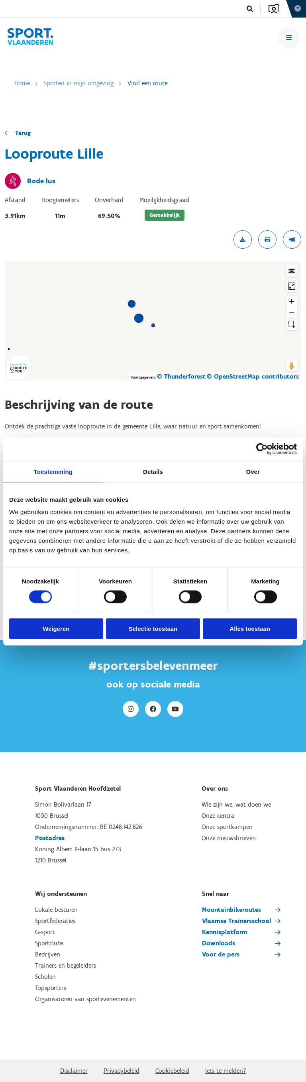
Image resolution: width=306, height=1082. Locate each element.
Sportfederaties (55, 921)
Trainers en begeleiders (65, 965)
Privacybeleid (121, 1070)
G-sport (45, 932)
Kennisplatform (224, 932)
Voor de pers (220, 954)
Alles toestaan (250, 628)
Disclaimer (74, 1070)
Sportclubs (49, 943)
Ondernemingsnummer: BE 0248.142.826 (88, 827)
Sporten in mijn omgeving (79, 83)
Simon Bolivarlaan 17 (63, 804)
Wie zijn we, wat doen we (236, 804)
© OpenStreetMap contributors (253, 376)
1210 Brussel (51, 860)
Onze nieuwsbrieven (229, 838)
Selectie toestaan (153, 628)
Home (22, 83)
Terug (23, 133)
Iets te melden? (225, 1070)
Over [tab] (253, 471)
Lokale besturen (56, 909)
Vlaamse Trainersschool (236, 921)
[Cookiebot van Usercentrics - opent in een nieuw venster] (262, 449)
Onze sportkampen (227, 827)
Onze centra (218, 815)
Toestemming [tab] (53, 471)
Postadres (50, 838)
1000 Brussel (52, 815)
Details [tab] (153, 471)
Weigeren (56, 628)
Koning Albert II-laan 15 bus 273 (78, 849)
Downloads (218, 943)
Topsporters (50, 988)
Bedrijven (47, 954)
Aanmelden (274, 9)
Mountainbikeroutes (231, 909)
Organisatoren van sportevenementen (85, 999)
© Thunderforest (181, 376)
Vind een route (147, 83)
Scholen (45, 976)
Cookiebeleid (172, 1070)
